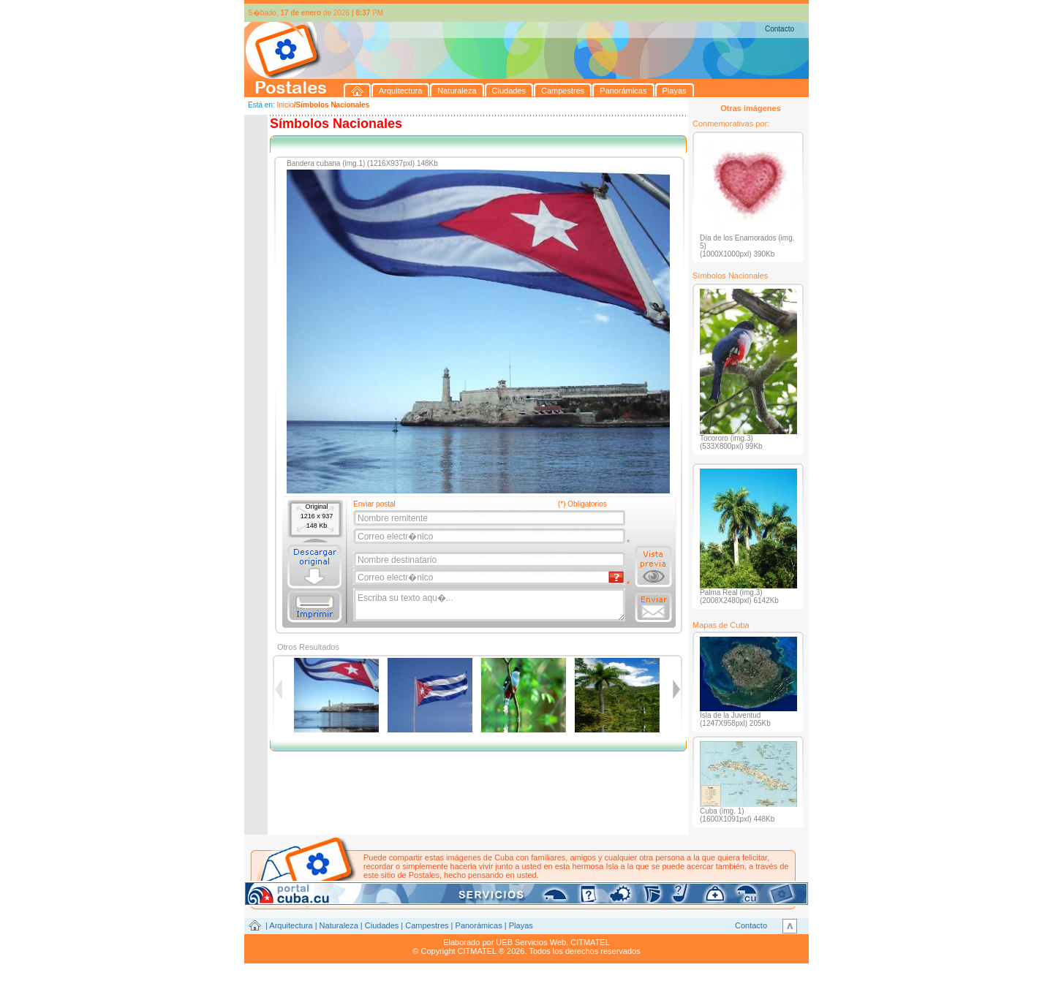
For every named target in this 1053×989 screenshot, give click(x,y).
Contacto (779, 29)
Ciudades (382, 925)
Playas (521, 925)
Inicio (284, 105)
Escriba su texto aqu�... (490, 605)
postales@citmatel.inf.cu (488, 883)
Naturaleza (339, 925)
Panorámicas (479, 925)
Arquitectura (290, 925)
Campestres (426, 925)
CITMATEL (590, 942)
